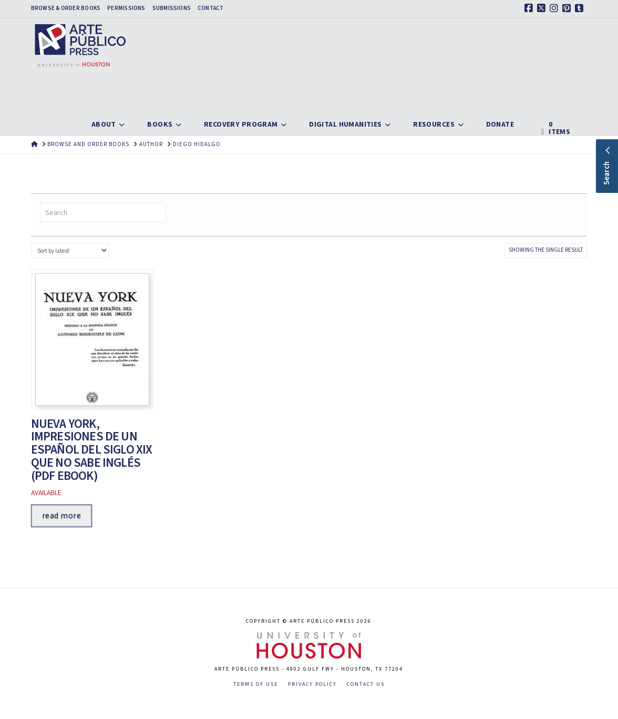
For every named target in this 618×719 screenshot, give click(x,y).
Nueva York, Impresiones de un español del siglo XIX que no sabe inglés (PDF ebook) (91, 450)
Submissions (171, 8)
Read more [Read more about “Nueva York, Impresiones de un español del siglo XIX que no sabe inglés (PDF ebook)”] (61, 515)
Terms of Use (255, 684)
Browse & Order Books (65, 8)
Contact (211, 8)
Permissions (126, 8)
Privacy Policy (312, 684)
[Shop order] (70, 250)
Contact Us (366, 684)
